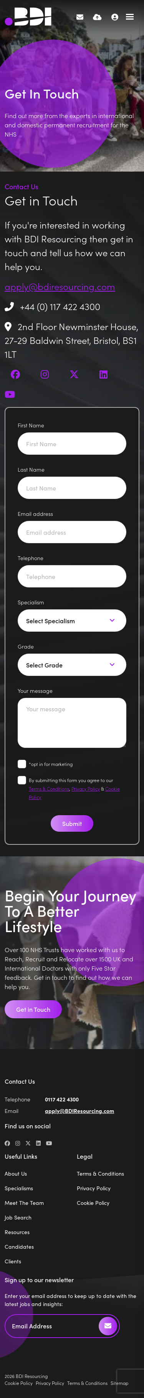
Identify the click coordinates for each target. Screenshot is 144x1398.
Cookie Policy (93, 1202)
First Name (31, 425)
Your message (35, 690)
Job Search (18, 1217)
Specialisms (19, 1188)
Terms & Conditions (49, 788)
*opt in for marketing (51, 764)
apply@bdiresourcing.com (60, 286)
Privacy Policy (85, 788)
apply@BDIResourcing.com (79, 1110)
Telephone (30, 558)
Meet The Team (24, 1202)
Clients (13, 1261)
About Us (16, 1173)
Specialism (31, 602)
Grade (26, 646)
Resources (17, 1232)
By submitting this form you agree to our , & (74, 788)
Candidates (19, 1246)
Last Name (31, 469)
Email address (35, 513)
